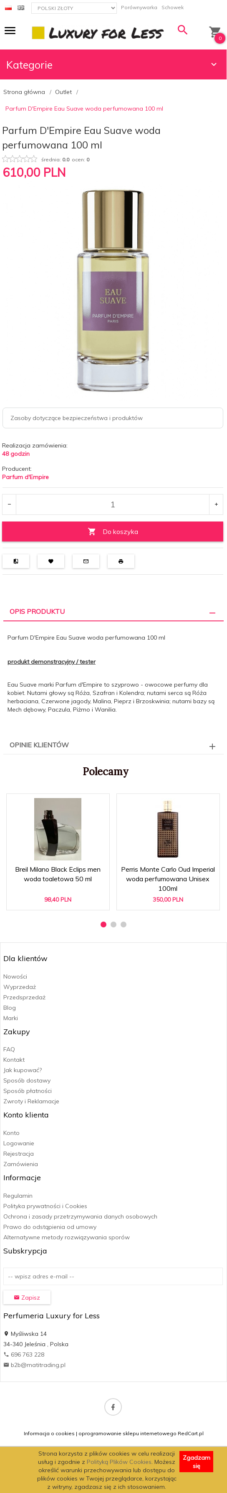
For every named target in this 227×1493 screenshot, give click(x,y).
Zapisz (27, 1297)
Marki (10, 1018)
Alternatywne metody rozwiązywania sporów (66, 1237)
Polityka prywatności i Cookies (45, 1206)
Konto (11, 1133)
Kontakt (14, 1059)
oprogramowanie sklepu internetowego (127, 1433)
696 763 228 (23, 1354)
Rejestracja (18, 1153)
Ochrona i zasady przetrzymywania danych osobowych (80, 1216)
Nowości (15, 976)
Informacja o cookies (49, 1433)
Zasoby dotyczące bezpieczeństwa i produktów (76, 418)
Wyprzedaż (19, 987)
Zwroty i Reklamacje (31, 1101)
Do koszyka (113, 531)
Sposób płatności (27, 1091)
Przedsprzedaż (24, 997)
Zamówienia (20, 1164)
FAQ (9, 1049)
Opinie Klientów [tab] (39, 745)
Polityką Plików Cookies (119, 1462)
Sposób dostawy (26, 1080)
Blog (9, 1007)
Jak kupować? (22, 1070)
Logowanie (18, 1143)
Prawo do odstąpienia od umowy (49, 1227)
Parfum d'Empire (25, 477)
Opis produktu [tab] (37, 611)
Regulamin (18, 1195)
